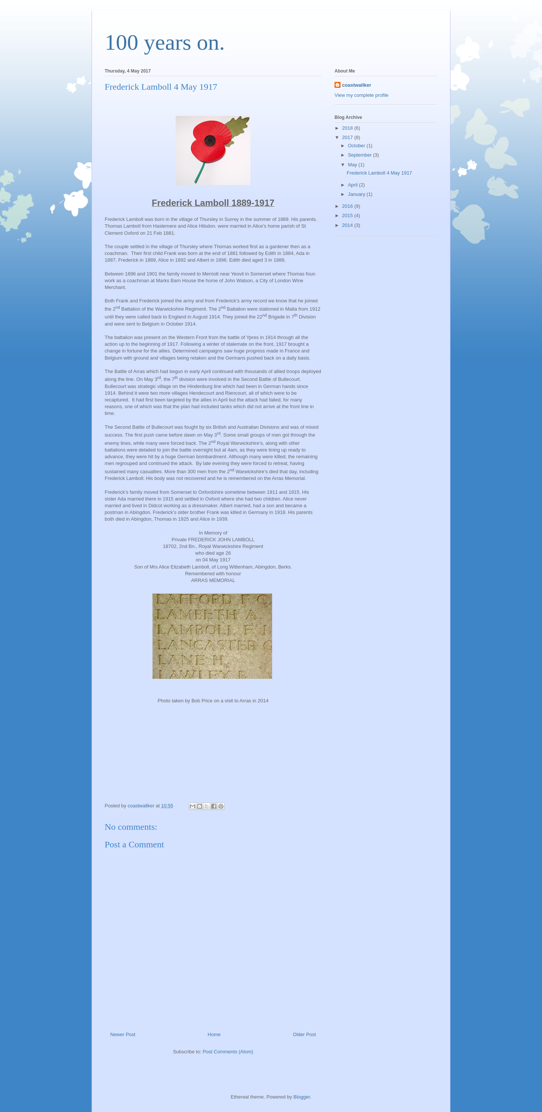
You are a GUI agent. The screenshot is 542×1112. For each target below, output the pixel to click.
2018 (348, 128)
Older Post (304, 1034)
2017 (348, 137)
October (357, 145)
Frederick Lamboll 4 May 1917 (379, 173)
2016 (348, 206)
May (353, 164)
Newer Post (122, 1034)
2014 (348, 225)
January (357, 194)
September (360, 155)
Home (214, 1034)
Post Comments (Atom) (228, 1051)
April (353, 185)
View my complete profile (361, 95)
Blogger (301, 1097)
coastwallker (356, 85)
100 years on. (165, 42)
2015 (348, 215)
